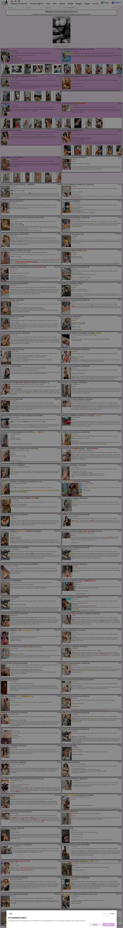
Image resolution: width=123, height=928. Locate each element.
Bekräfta (108, 924)
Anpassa (95, 924)
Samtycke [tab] (105, 913)
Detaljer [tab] (112, 913)
